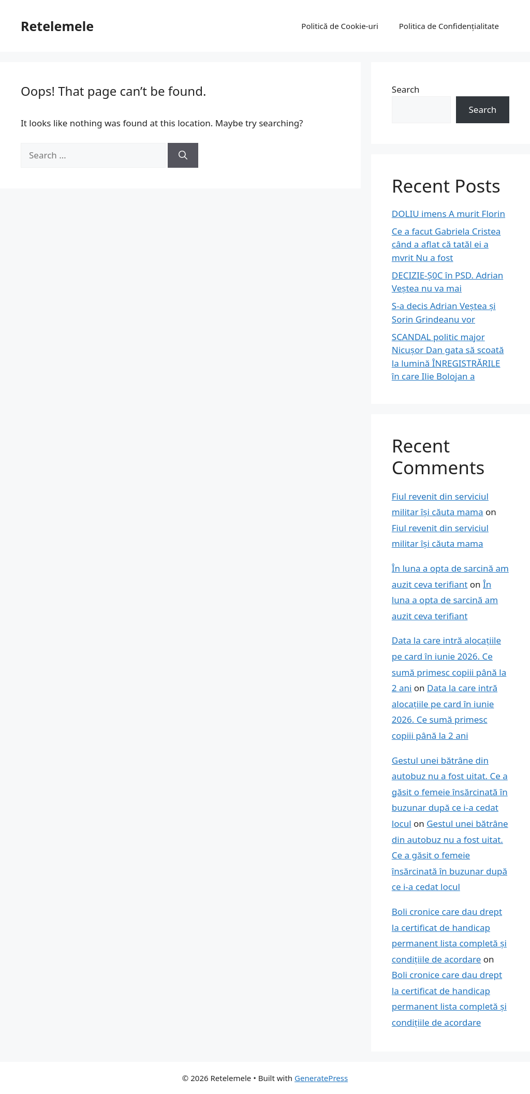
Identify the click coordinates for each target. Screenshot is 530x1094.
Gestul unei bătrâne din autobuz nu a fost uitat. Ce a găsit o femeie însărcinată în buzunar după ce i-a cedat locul (450, 791)
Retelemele (57, 26)
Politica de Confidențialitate (449, 26)
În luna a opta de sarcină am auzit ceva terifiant (445, 600)
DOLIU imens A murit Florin (448, 214)
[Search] (183, 155)
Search (406, 89)
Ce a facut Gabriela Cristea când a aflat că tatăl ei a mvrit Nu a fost (446, 244)
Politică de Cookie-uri (339, 26)
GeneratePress (321, 1078)
